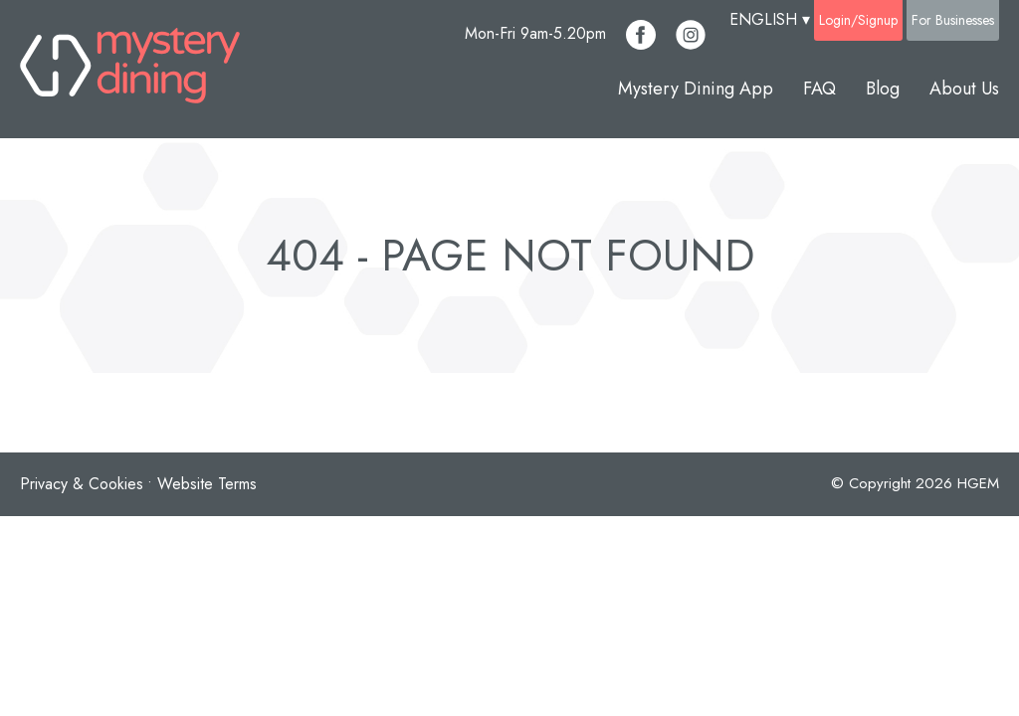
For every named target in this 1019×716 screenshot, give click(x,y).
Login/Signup (858, 20)
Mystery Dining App (695, 88)
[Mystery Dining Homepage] (130, 69)
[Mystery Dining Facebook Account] (641, 35)
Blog (883, 88)
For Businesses (953, 20)
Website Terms (207, 483)
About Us (964, 88)
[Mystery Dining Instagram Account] (691, 35)
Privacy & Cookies (81, 483)
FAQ (819, 88)
